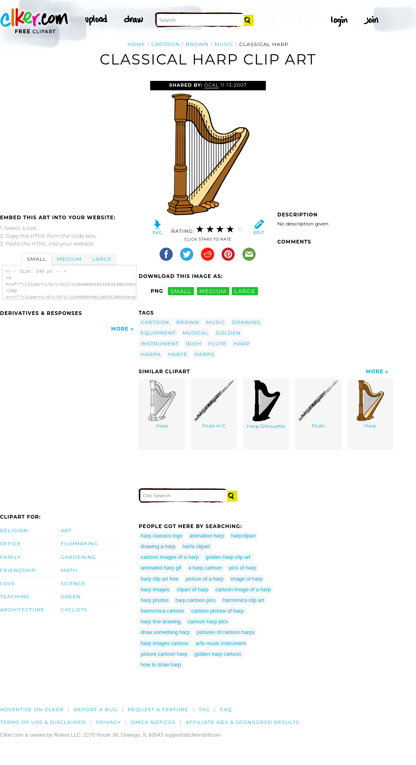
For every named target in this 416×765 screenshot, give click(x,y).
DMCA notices (153, 722)
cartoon (165, 44)
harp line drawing (161, 621)
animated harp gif (161, 568)
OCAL (211, 85)
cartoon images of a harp (170, 557)
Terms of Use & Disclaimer (43, 722)
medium (212, 291)
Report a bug (96, 709)
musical (196, 333)
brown (197, 44)
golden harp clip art (228, 557)
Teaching (15, 596)
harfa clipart (196, 546)
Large (102, 259)
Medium (69, 259)
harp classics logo (162, 536)
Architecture (22, 609)
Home (137, 44)
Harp (162, 404)
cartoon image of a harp (243, 589)
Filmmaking (79, 543)
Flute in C (213, 404)
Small (36, 259)
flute (217, 343)
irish (193, 343)
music (224, 44)
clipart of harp (192, 589)
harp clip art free (159, 579)
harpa (151, 354)
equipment (158, 333)
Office (10, 543)
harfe (177, 354)
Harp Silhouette (266, 405)
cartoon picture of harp (217, 611)
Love (7, 583)
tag (204, 709)
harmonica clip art (243, 600)
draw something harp (165, 632)
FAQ (226, 709)
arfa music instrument (221, 643)
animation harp (207, 536)
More (120, 329)
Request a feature (158, 709)
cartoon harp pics (207, 621)
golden (228, 333)
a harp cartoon (205, 568)
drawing (246, 322)
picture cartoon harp (164, 654)
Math (69, 570)
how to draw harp (161, 665)
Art (66, 530)
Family (10, 557)
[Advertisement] (69, 142)
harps (204, 354)
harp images (155, 589)
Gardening (78, 557)
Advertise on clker (32, 709)
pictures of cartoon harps (226, 632)
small (181, 291)
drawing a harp (158, 546)
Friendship (18, 570)
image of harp (247, 579)
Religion (14, 530)
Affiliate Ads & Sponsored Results (242, 722)
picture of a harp (204, 579)
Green (71, 596)
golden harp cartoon (217, 654)
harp (241, 343)
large (245, 291)
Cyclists (74, 609)
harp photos (155, 600)
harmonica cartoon (162, 611)
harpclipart (243, 536)
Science (73, 583)
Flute (318, 404)
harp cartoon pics (196, 600)
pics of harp (242, 568)
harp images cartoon (165, 643)
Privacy (108, 722)
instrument (160, 343)
